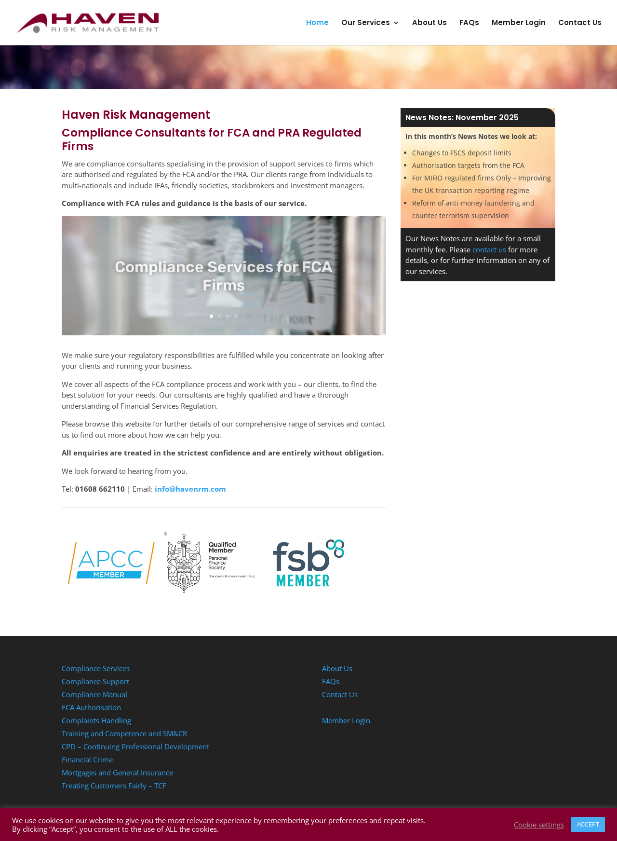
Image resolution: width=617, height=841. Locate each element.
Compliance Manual (94, 694)
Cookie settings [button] (539, 824)
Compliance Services (96, 668)
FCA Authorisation (91, 707)
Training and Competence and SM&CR (124, 733)
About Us (429, 23)
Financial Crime (87, 759)
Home (317, 23)
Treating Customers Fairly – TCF (114, 785)
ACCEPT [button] (588, 824)
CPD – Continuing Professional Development (135, 746)
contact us (489, 249)
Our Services (365, 23)
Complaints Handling (96, 720)
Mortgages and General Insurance (117, 772)
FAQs (469, 23)
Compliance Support (95, 681)
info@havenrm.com (190, 489)
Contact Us (580, 23)
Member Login (519, 23)
